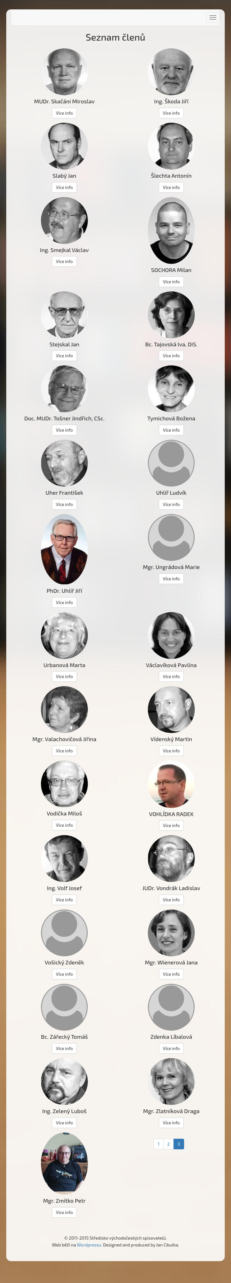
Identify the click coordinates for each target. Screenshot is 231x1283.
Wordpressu (89, 1244)
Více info (64, 113)
